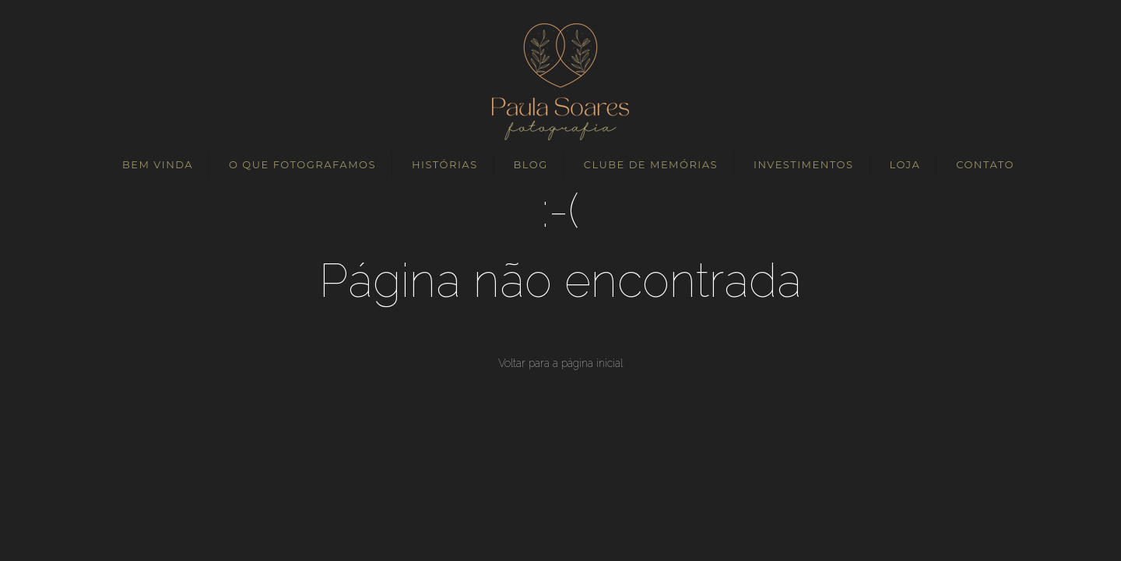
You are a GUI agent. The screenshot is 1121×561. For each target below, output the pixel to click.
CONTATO (985, 164)
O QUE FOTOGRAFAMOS (302, 164)
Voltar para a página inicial (560, 363)
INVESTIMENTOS (804, 164)
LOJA (904, 164)
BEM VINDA (157, 164)
